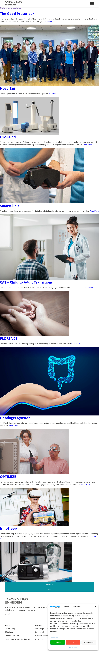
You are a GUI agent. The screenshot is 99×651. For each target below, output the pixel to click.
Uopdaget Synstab (15, 417)
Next (49, 589)
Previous (49, 585)
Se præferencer (89, 642)
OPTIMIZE (8, 476)
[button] (95, 607)
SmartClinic (9, 205)
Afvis (73, 642)
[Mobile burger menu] (92, 3)
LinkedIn (8, 614)
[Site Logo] (13, 3)
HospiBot (7, 88)
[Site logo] (49, 600)
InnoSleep (8, 528)
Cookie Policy (71, 647)
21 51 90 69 (16, 635)
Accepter (58, 642)
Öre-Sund (8, 137)
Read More (48, 21)
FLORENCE (8, 338)
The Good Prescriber (17, 13)
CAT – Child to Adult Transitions (26, 282)
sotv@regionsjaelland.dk (20, 639)
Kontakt (75, 647)
